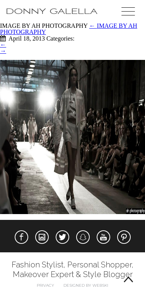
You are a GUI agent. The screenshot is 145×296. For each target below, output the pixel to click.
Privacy (45, 285)
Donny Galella (51, 11)
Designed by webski (85, 285)
